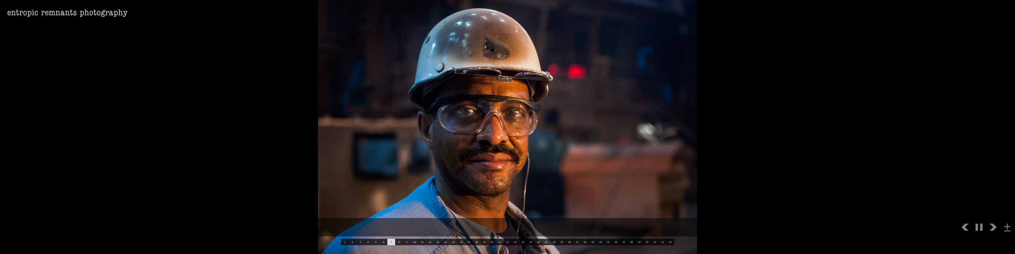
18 (476, 242)
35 (608, 242)
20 (492, 242)
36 (616, 242)
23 (515, 242)
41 (654, 242)
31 (577, 242)
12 (430, 242)
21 (499, 242)
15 (453, 242)
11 (422, 242)
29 (561, 242)
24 (523, 242)
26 (538, 242)
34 (600, 242)
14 (445, 242)
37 (623, 242)
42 (662, 242)
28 (554, 242)
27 (546, 242)
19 (484, 242)
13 (437, 242)
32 (585, 242)
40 (647, 242)
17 (468, 242)
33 (592, 242)
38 (631, 242)
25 (530, 242)
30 (569, 242)
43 (670, 242)
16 (461, 242)
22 (507, 242)
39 (639, 242)
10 (414, 242)
